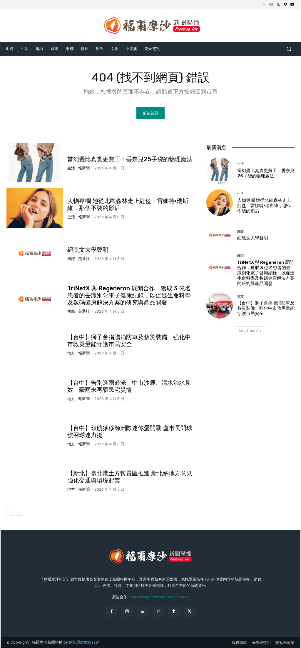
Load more (250, 330)
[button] (289, 49)
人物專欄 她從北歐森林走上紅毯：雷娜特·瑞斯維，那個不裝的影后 (264, 205)
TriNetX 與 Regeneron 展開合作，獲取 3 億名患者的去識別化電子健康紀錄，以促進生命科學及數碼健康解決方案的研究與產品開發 (129, 295)
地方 (71, 353)
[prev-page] (10, 512)
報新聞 (84, 168)
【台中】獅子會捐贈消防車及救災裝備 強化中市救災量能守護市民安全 (129, 341)
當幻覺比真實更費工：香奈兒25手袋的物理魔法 (130, 158)
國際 (71, 259)
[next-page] (19, 512)
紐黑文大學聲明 (87, 249)
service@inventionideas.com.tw (160, 597)
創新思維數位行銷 (84, 642)
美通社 (84, 258)
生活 (71, 168)
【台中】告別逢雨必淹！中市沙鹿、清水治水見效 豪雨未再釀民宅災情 (129, 386)
